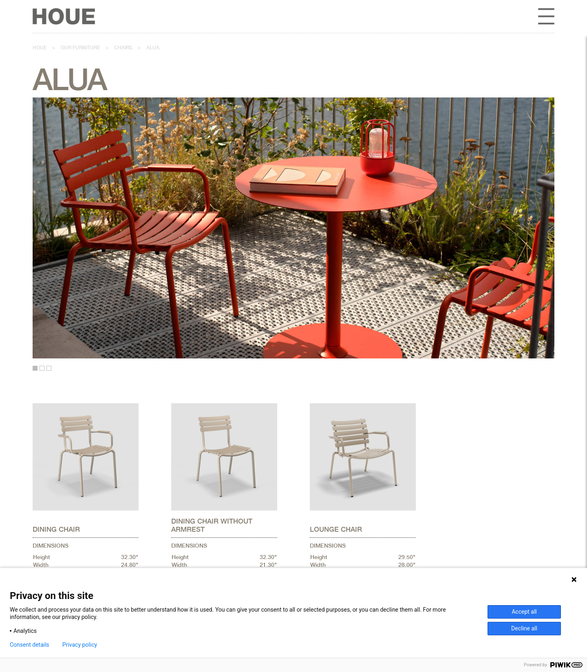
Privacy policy (79, 644)
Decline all (524, 628)
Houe (40, 48)
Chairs (123, 48)
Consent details (29, 644)
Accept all (524, 611)
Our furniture (80, 48)
